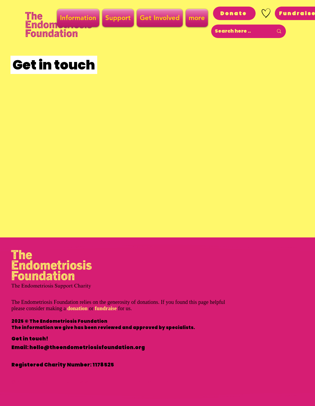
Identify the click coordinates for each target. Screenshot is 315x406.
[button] (79, 18)
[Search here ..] (240, 31)
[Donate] (234, 13)
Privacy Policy (151, 381)
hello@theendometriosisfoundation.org (87, 347)
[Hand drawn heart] (266, 13)
